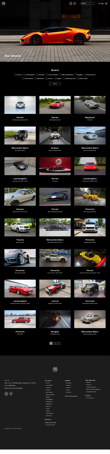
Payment (89, 390)
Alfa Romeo (50, 408)
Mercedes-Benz (51, 399)
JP (99, 3)
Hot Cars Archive (51, 429)
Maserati (49, 411)
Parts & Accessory (73, 401)
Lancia (48, 413)
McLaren (49, 392)
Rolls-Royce (50, 406)
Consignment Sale (93, 396)
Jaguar (48, 415)
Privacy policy (91, 403)
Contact (88, 401)
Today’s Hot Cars (52, 427)
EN (102, 3)
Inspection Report (92, 392)
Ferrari (48, 387)
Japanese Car (50, 418)
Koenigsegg (50, 404)
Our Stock (49, 385)
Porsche (49, 394)
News (68, 394)
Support (89, 387)
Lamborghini (50, 390)
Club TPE (69, 396)
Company (69, 387)
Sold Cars (49, 424)
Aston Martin (50, 396)
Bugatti (48, 401)
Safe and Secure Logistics (95, 394)
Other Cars (49, 420)
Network (69, 390)
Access (68, 392)
